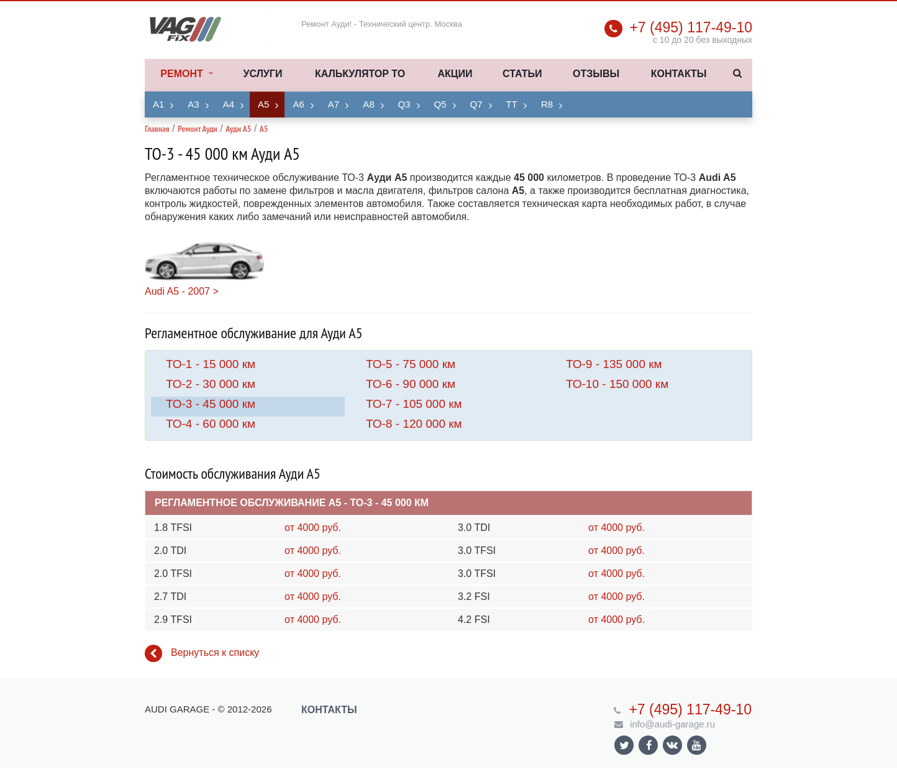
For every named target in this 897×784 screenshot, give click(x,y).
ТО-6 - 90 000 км (410, 383)
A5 (263, 104)
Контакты (679, 73)
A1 (158, 104)
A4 (228, 104)
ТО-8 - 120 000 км (414, 423)
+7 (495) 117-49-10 (690, 27)
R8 (547, 104)
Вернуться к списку (202, 653)
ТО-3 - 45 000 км (210, 403)
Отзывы (596, 73)
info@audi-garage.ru (672, 724)
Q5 (440, 104)
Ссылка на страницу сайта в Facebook (649, 745)
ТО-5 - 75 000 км (410, 364)
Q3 (404, 104)
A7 (333, 104)
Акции (454, 73)
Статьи (522, 73)
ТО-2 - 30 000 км (210, 383)
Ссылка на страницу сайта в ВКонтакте (672, 744)
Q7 (476, 104)
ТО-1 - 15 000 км (210, 364)
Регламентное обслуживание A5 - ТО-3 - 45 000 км (292, 502)
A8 (368, 104)
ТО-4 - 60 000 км (210, 423)
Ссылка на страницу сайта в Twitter (624, 745)
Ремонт (186, 74)
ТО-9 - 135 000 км (614, 364)
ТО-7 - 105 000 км (414, 403)
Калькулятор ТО (360, 73)
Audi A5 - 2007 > (182, 291)
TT (511, 104)
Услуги (263, 73)
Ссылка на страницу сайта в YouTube (696, 745)
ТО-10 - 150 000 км (617, 383)
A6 (298, 104)
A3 (193, 104)
